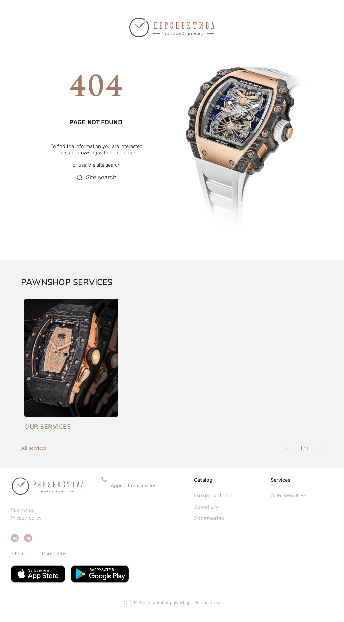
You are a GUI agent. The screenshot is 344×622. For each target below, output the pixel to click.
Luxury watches (213, 495)
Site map (21, 554)
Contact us (54, 554)
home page (122, 153)
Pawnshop (23, 510)
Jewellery (206, 507)
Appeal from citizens (133, 486)
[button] (145, 486)
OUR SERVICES (289, 495)
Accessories (209, 518)
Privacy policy (26, 518)
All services (33, 448)
